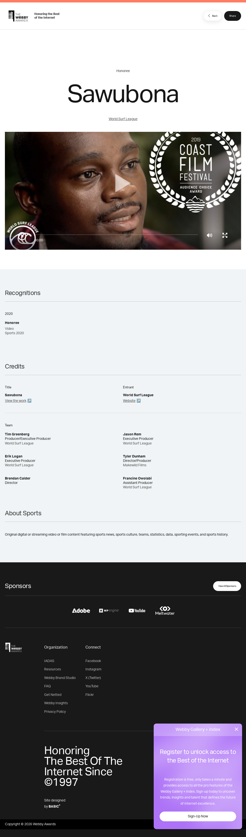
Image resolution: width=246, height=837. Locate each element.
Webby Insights (56, 703)
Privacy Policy (55, 712)
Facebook (93, 661)
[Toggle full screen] (225, 235)
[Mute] (209, 235)
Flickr (89, 695)
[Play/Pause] (22, 236)
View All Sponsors (227, 586)
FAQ (47, 686)
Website (129, 401)
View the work (15, 401)
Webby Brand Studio (60, 678)
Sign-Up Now (198, 816)
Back (212, 15)
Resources (52, 669)
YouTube (91, 686)
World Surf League (123, 119)
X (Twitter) (93, 678)
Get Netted (52, 695)
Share (232, 16)
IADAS (49, 661)
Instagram (93, 669)
